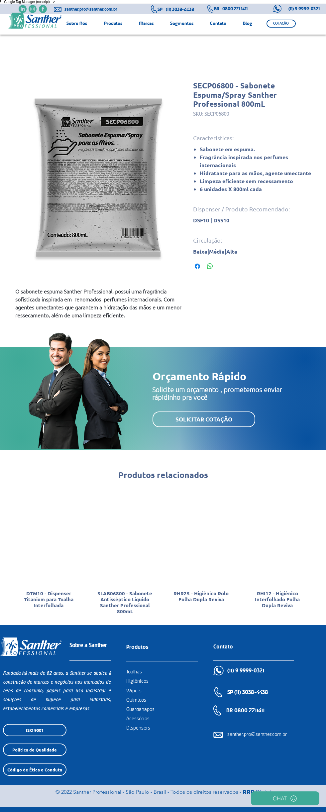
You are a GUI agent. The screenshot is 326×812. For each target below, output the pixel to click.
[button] (281, 24)
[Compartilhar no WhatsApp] (210, 266)
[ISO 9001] (34, 730)
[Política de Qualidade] (34, 750)
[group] (163, 556)
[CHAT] (285, 798)
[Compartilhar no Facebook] (197, 266)
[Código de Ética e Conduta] (34, 769)
